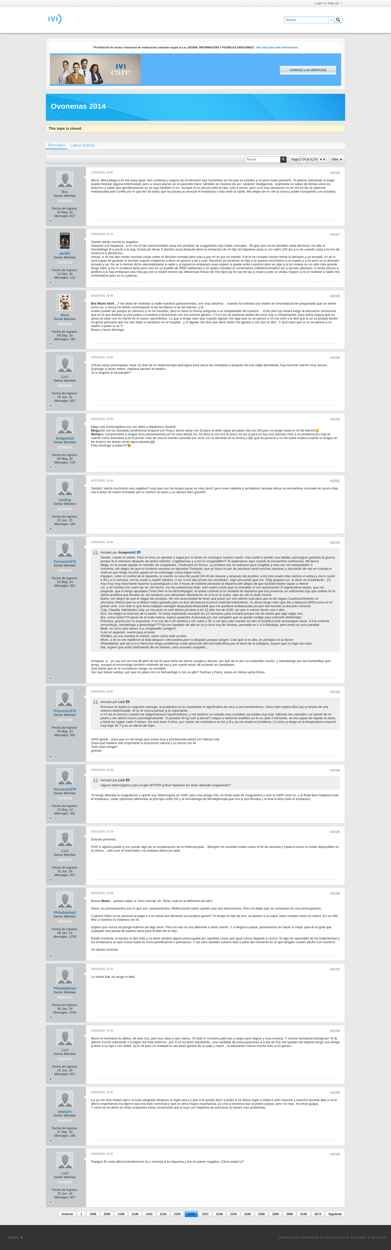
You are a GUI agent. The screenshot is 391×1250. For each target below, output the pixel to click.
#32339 (335, 1092)
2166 (247, 1214)
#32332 (335, 542)
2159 (233, 1214)
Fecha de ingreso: (65, 208)
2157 (205, 1214)
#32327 (335, 234)
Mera (65, 315)
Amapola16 (65, 438)
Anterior (67, 1214)
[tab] (57, 145)
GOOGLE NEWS (334, 1237)
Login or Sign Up (328, 3)
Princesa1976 (65, 562)
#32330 (335, 419)
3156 (303, 1214)
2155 (177, 1214)
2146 (135, 1214)
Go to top (378, 1237)
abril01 (64, 253)
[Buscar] (309, 20)
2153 (149, 1214)
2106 (121, 1214)
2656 (289, 1214)
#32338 (335, 1031)
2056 (107, 1214)
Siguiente (335, 1214)
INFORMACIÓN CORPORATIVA (299, 1237)
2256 (275, 1214)
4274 (317, 1214)
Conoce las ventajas (308, 70)
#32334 (335, 770)
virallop (65, 500)
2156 (191, 1214)
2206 (261, 1214)
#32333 (335, 692)
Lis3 (64, 377)
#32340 (335, 1154)
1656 (93, 1214)
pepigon (65, 1112)
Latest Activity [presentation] (82, 145)
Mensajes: (61, 216)
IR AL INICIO (358, 1237)
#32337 (335, 969)
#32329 (335, 357)
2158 (219, 1214)
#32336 (335, 893)
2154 (163, 1214)
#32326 (335, 173)
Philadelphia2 (65, 912)
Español (15, 1237)
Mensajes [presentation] (56, 145)
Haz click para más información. (277, 47)
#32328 (335, 296)
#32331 (335, 481)
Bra (65, 192)
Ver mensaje (138, 552)
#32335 (335, 832)
